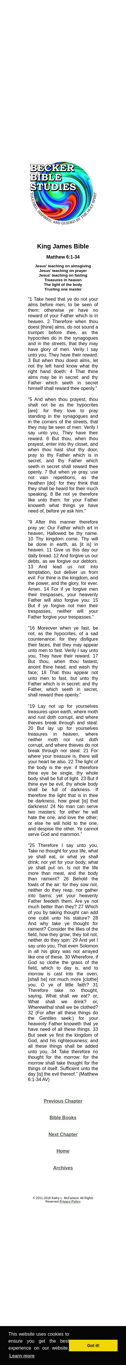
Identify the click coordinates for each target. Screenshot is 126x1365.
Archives (63, 1167)
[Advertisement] (63, 78)
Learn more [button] (22, 1355)
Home (62, 1151)
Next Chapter (63, 1134)
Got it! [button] (93, 1345)
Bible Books (62, 1117)
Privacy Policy (70, 1201)
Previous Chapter (63, 1101)
